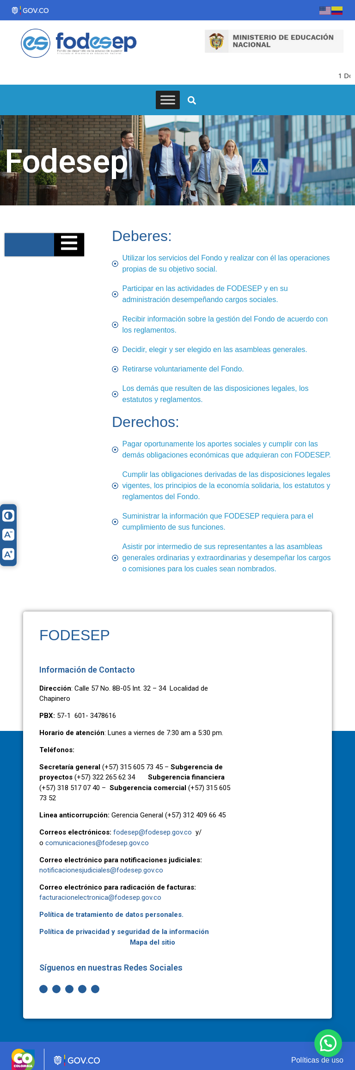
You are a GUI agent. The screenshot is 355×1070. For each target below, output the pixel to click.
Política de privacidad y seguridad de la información (124, 925)
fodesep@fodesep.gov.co (152, 825)
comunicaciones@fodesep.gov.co (97, 836)
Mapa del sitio (152, 935)
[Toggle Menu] (167, 92)
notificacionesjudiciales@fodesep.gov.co (101, 863)
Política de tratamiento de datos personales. (111, 907)
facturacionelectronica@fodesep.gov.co (100, 891)
